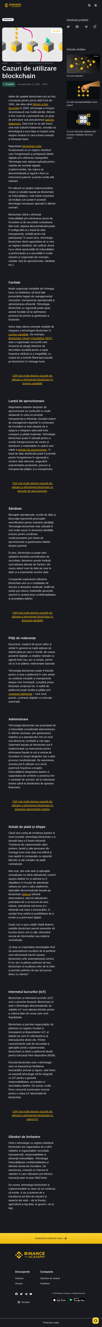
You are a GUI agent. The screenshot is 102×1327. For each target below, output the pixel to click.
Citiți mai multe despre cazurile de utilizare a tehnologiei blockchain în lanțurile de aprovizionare (33, 487)
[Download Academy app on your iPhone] (59, 1300)
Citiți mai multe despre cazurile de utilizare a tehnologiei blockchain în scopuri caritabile (33, 379)
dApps (26, 894)
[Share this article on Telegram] (86, 26)
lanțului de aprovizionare (32, 449)
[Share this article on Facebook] (77, 26)
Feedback (45, 1283)
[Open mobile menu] (95, 5)
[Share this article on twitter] (68, 26)
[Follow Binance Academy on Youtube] (30, 1294)
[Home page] (12, 5)
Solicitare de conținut (50, 1278)
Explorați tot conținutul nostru (51, 1238)
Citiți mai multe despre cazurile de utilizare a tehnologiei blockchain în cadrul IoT (33, 1115)
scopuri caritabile (18, 334)
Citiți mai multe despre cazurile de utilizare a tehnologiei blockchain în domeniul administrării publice (33, 805)
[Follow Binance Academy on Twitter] (21, 1294)
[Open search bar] (88, 5)
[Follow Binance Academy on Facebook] (16, 1294)
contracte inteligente (20, 693)
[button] (95, 5)
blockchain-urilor (32, 146)
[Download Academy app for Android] (77, 1300)
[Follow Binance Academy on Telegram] (26, 1294)
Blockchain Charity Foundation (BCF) (30, 338)
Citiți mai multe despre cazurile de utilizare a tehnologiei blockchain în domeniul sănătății (33, 616)
